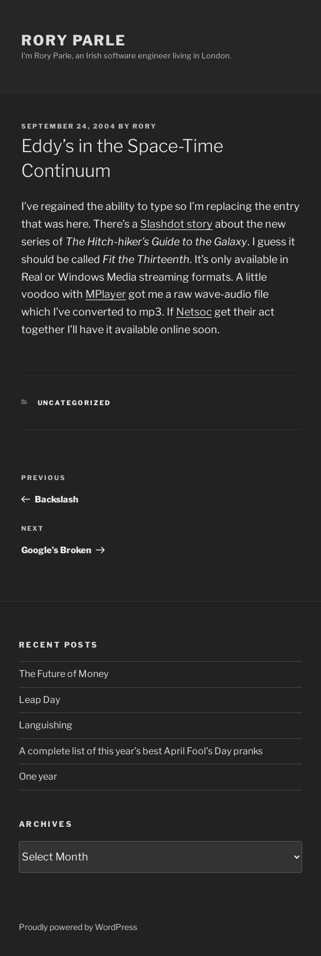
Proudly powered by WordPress (78, 927)
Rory (145, 126)
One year (38, 776)
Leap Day (39, 699)
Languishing (45, 725)
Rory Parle (73, 40)
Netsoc (194, 311)
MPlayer (105, 294)
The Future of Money (63, 673)
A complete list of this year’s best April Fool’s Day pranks (141, 751)
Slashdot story (176, 224)
